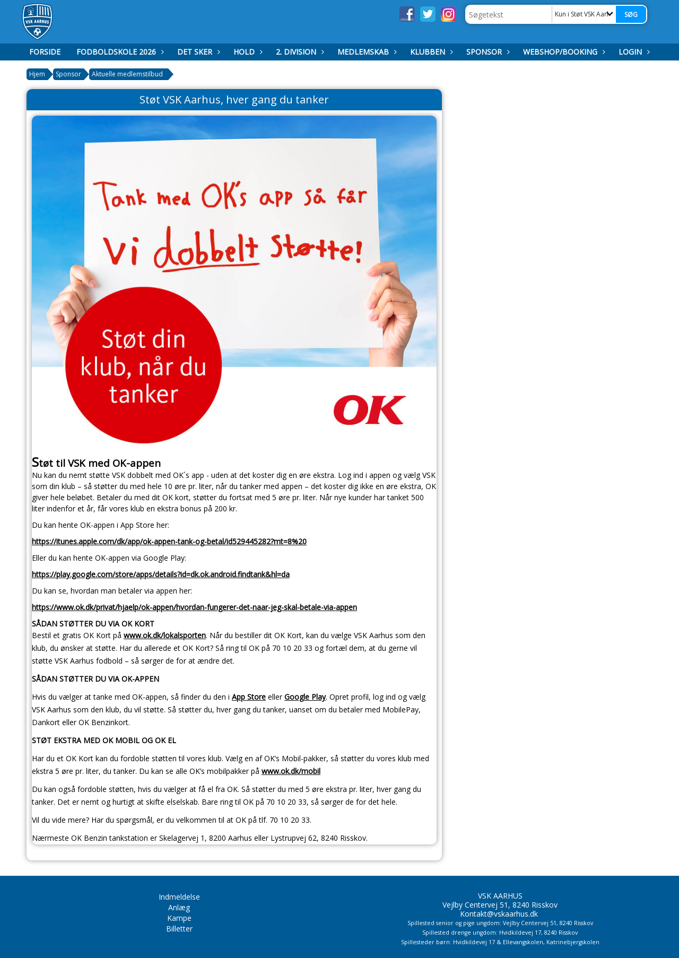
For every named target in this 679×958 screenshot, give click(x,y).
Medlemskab (365, 52)
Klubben (430, 52)
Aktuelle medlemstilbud (127, 74)
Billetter (179, 929)
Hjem (37, 74)
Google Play (305, 697)
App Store (249, 697)
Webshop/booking (563, 52)
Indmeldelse (179, 897)
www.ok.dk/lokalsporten (165, 635)
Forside (44, 52)
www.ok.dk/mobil (291, 771)
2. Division (298, 52)
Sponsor (486, 52)
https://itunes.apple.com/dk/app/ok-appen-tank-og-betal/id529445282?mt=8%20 (169, 541)
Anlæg (179, 907)
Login (633, 52)
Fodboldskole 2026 (118, 52)
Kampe (179, 918)
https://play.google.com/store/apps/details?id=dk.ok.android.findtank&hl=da (161, 574)
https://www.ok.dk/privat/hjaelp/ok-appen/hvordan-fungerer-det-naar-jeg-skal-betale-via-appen (194, 607)
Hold (246, 52)
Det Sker (197, 52)
